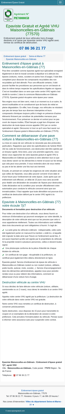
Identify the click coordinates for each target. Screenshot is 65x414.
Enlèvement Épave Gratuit (12, 2)
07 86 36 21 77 (32, 48)
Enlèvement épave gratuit (32, 390)
